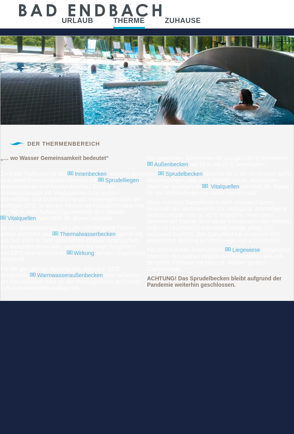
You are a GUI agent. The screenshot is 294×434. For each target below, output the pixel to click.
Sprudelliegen (122, 180)
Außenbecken (171, 164)
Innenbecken (90, 174)
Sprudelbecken (183, 174)
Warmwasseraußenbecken (70, 275)
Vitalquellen (22, 218)
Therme (129, 21)
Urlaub (77, 21)
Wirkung (84, 253)
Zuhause (183, 21)
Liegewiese (246, 250)
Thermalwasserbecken (88, 234)
